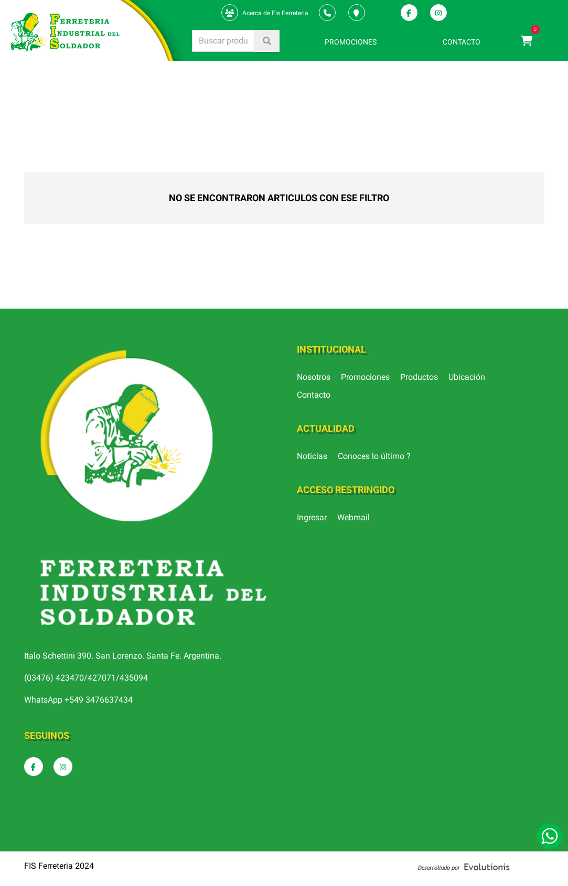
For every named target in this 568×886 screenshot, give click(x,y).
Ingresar (312, 517)
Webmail (353, 517)
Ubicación (466, 377)
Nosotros (313, 377)
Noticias (312, 456)
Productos (419, 377)
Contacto (313, 395)
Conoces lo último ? (374, 456)
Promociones (365, 377)
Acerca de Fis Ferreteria (275, 13)
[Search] (223, 41)
